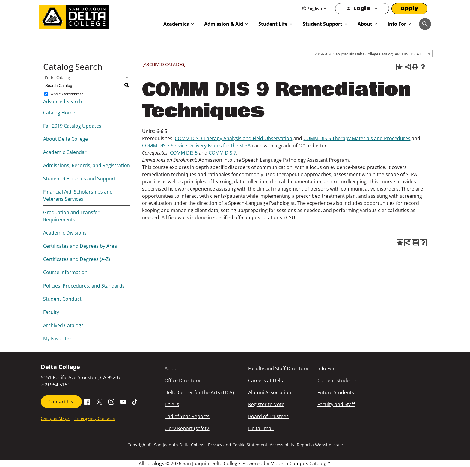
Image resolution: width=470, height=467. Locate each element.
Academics (176, 24)
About (365, 24)
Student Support (322, 24)
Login (361, 8)
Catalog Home (59, 112)
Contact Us (61, 401)
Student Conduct (62, 299)
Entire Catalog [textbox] (57, 77)
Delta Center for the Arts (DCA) (199, 392)
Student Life (272, 24)
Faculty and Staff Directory (278, 368)
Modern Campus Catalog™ (300, 463)
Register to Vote (266, 404)
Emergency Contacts (94, 418)
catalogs (154, 463)
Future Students (335, 392)
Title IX (172, 404)
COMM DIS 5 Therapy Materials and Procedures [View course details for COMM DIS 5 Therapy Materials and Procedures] (356, 138)
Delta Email (261, 428)
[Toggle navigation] (425, 24)
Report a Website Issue (320, 445)
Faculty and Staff (336, 404)
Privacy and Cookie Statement (237, 445)
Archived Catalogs (63, 325)
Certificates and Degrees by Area (80, 246)
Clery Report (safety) (187, 428)
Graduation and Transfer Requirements (71, 216)
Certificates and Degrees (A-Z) (76, 259)
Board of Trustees (268, 416)
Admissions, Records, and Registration (86, 165)
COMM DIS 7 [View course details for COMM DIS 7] (222, 152)
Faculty (51, 312)
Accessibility (282, 445)
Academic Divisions (65, 232)
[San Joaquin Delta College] (98, 15)
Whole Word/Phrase (67, 93)
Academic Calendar (65, 152)
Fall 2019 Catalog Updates (72, 126)
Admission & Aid (223, 24)
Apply (409, 8)
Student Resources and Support (79, 178)
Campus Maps (55, 418)
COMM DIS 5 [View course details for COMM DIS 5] (184, 152)
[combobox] (373, 53)
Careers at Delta (266, 380)
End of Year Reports (187, 416)
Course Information (65, 272)
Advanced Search (62, 101)
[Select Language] (314, 8)
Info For (397, 24)
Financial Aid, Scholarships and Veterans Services (78, 195)
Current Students (337, 380)
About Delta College (65, 139)
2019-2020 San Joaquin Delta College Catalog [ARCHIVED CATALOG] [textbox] (373, 54)
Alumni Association (269, 392)
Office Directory (182, 380)
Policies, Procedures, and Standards (84, 285)
